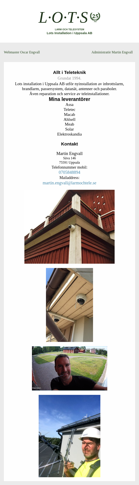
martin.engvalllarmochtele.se (69, 182)
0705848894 (69, 172)
